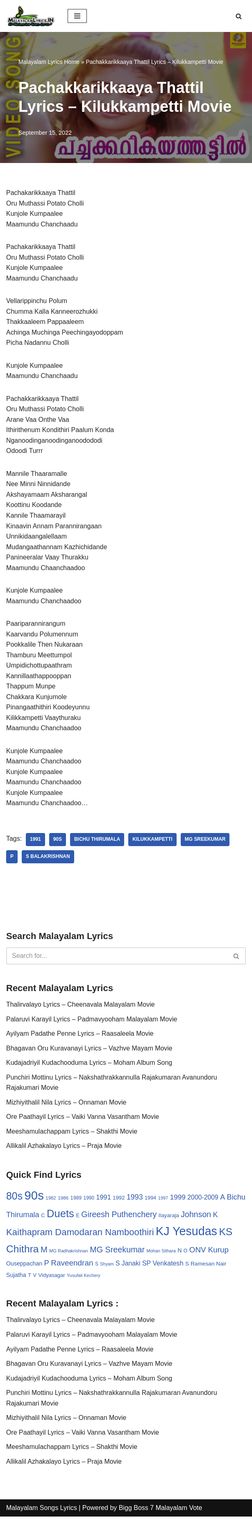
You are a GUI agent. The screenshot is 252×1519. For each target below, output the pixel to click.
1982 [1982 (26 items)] (50, 1200)
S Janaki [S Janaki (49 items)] (128, 1265)
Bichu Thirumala (97, 841)
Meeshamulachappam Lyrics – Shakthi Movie (72, 1133)
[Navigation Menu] (77, 16)
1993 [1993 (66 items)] (135, 1199)
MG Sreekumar (205, 841)
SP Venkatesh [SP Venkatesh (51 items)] (163, 1265)
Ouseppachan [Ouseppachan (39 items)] (24, 1265)
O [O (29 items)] (186, 1253)
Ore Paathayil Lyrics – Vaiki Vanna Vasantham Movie (83, 1118)
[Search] (239, 16)
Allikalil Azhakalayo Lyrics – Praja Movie (64, 1147)
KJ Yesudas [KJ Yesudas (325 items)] (186, 1233)
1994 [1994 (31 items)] (150, 1200)
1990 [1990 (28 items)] (89, 1200)
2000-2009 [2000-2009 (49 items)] (203, 1199)
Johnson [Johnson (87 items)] (196, 1216)
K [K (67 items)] (215, 1217)
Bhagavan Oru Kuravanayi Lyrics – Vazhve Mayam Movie (89, 1049)
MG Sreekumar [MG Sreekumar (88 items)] (117, 1251)
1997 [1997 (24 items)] (163, 1200)
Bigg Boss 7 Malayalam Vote (160, 1510)
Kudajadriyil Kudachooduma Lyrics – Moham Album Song (89, 1064)
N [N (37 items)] (179, 1252)
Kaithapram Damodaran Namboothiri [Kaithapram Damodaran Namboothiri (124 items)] (80, 1234)
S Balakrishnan (48, 858)
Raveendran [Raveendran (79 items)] (72, 1265)
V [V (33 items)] (35, 1277)
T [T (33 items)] (29, 1277)
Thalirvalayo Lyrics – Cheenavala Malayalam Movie (80, 1006)
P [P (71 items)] (46, 1265)
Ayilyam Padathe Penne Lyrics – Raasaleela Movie (80, 1035)
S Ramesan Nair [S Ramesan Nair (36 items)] (205, 1266)
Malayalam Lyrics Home (48, 62)
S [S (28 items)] (96, 1266)
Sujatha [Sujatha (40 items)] (16, 1277)
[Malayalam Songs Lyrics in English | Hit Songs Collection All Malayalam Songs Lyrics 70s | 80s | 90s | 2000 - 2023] (30, 16)
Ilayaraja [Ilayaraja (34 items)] (169, 1217)
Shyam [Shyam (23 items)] (107, 1265)
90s (57, 841)
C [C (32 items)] (43, 1217)
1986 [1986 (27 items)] (63, 1199)
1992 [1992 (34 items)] (119, 1200)
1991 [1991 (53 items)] (103, 1199)
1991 (35, 841)
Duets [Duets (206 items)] (60, 1215)
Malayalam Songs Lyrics (41, 1510)
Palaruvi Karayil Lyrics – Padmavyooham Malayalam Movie (92, 1020)
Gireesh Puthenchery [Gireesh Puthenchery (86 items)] (119, 1216)
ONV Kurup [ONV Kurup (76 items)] (209, 1251)
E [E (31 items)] (77, 1217)
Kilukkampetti (153, 841)
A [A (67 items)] (222, 1199)
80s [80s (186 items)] (14, 1198)
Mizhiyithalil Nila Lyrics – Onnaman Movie (66, 1103)
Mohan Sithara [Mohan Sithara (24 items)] (161, 1252)
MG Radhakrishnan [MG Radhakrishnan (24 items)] (68, 1252)
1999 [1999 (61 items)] (178, 1199)
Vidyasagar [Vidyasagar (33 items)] (52, 1277)
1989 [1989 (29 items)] (76, 1200)
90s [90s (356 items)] (34, 1197)
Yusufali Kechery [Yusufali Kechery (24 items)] (83, 1277)
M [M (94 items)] (44, 1251)
